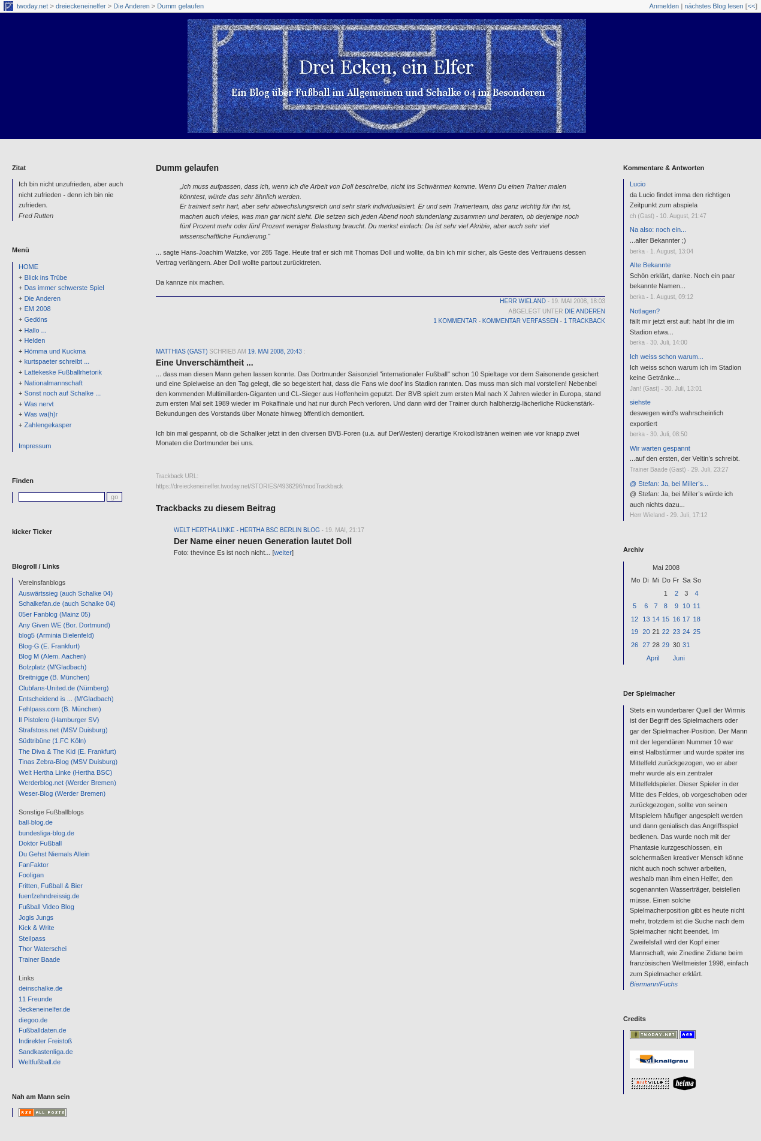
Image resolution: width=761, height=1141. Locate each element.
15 (665, 619)
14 (656, 619)
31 (686, 644)
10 (686, 605)
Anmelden (665, 6)
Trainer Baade (39, 959)
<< (751, 6)
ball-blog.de (36, 822)
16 (676, 619)
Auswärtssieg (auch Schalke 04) (66, 593)
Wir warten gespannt (660, 448)
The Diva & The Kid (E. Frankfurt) (67, 751)
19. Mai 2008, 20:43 (275, 351)
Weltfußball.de (40, 1061)
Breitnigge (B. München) (54, 677)
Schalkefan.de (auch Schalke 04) (67, 603)
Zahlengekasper (47, 424)
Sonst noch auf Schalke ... (62, 393)
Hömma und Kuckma (55, 351)
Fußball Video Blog (46, 906)
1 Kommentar (455, 321)
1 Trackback (584, 321)
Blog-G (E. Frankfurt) (49, 646)
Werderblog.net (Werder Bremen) (67, 782)
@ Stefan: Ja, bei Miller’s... (669, 483)
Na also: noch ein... (658, 229)
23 (676, 631)
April (653, 658)
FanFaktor (34, 864)
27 (646, 644)
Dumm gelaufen (180, 6)
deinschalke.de (40, 988)
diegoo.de (33, 1020)
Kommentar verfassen (520, 321)
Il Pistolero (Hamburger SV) (59, 719)
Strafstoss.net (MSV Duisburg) (63, 730)
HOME (28, 266)
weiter (283, 552)
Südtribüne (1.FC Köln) (52, 740)
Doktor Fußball (40, 843)
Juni (679, 658)
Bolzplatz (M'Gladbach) (52, 667)
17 (686, 619)
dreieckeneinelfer (81, 6)
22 (665, 631)
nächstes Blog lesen (713, 6)
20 (646, 631)
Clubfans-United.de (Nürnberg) (63, 688)
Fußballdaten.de (43, 1030)
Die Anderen (131, 6)
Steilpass (32, 938)
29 (665, 644)
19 (634, 631)
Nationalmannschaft (53, 383)
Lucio (637, 184)
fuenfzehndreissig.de (49, 895)
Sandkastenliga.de (46, 1051)
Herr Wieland (523, 301)
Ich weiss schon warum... (666, 356)
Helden (34, 340)
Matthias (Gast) (181, 351)
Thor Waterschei (43, 948)
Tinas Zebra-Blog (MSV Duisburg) (68, 761)
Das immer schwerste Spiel (64, 287)
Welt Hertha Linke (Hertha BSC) (65, 772)
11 (696, 605)
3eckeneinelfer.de (44, 1009)
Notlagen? (645, 311)
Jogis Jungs (36, 917)
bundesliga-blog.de (46, 833)
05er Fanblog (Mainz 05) (54, 614)
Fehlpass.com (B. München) (60, 709)
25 (696, 631)
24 (686, 631)
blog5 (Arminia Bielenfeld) (56, 635)
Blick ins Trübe (45, 277)
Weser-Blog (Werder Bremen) (62, 793)
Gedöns (35, 319)
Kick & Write (37, 927)
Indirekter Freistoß (45, 1041)
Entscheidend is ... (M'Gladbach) (66, 698)
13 (646, 619)
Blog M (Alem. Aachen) (52, 656)
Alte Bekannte (650, 264)
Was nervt (38, 404)
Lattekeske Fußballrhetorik (63, 372)
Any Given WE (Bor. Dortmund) (64, 625)
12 (634, 619)
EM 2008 (37, 308)
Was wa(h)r (41, 414)
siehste (640, 402)
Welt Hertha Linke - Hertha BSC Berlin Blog (247, 530)
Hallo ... (35, 330)
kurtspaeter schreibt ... (56, 361)
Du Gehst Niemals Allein (54, 854)
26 (634, 644)
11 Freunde (35, 999)
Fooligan (31, 875)
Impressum (35, 445)
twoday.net (32, 6)
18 (696, 619)
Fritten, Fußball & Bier (51, 885)
